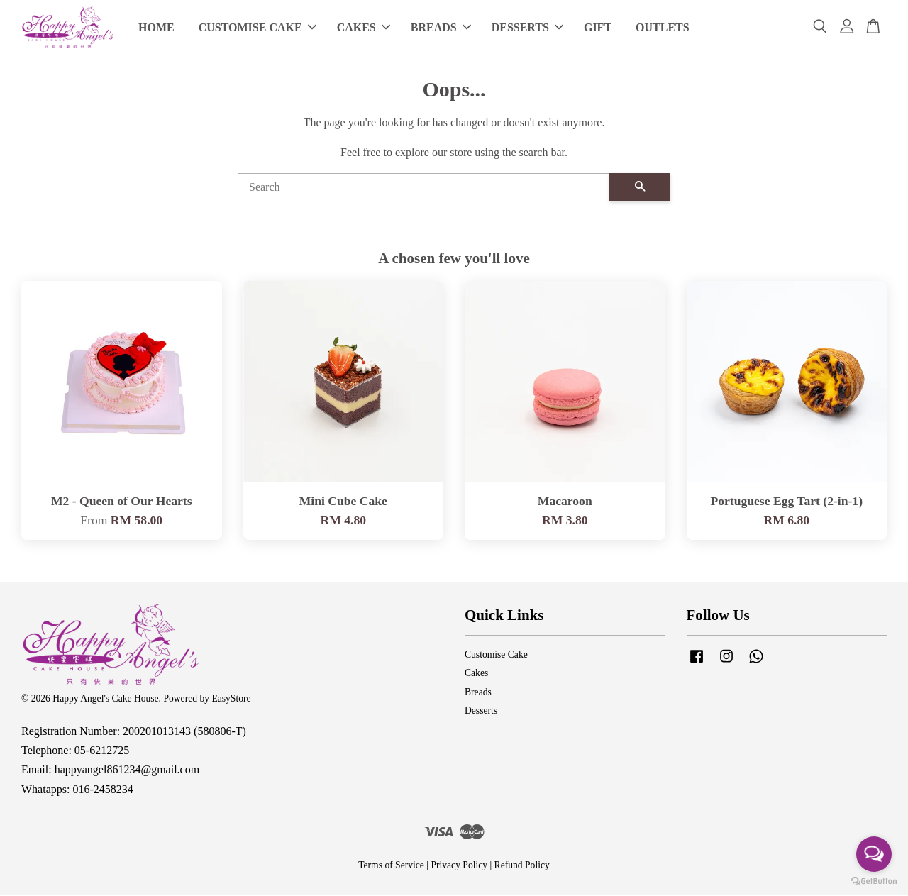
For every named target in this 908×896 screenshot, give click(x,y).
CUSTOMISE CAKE (257, 28)
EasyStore (230, 700)
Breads (478, 693)
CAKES (363, 28)
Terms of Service (391, 866)
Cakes (476, 674)
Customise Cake (496, 656)
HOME (156, 28)
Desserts (481, 712)
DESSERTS (527, 28)
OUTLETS (663, 28)
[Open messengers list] (874, 854)
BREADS (441, 28)
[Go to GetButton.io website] (874, 881)
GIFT (597, 28)
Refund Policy (522, 866)
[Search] (423, 188)
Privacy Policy (459, 866)
